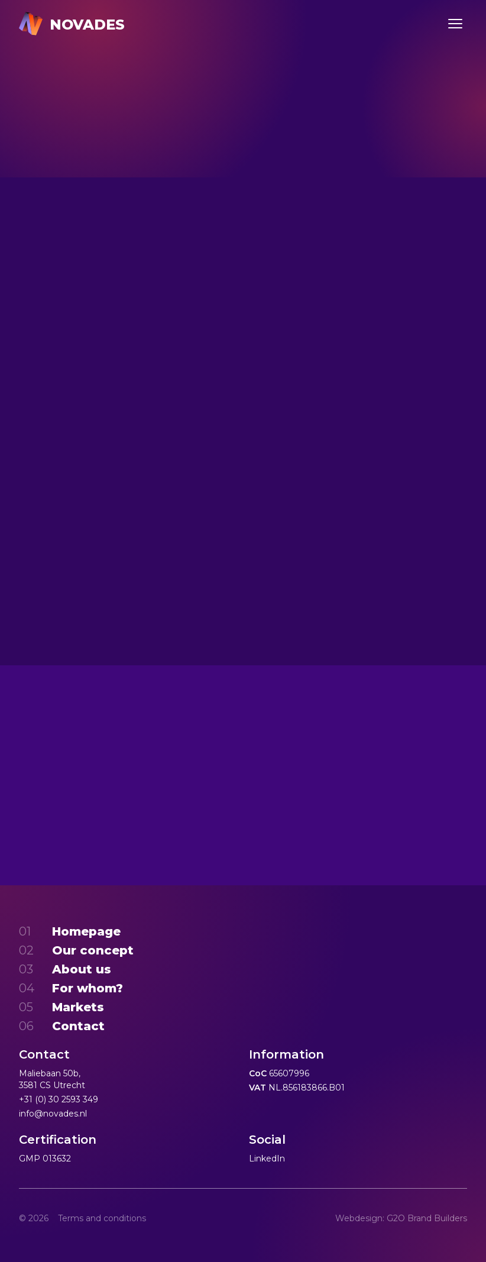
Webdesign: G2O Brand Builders (401, 1218)
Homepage (86, 931)
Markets (78, 1007)
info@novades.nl (53, 1113)
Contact (78, 1026)
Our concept (93, 950)
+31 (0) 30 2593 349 (58, 1099)
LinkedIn (267, 1158)
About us (81, 969)
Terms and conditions (102, 1218)
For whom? (87, 988)
